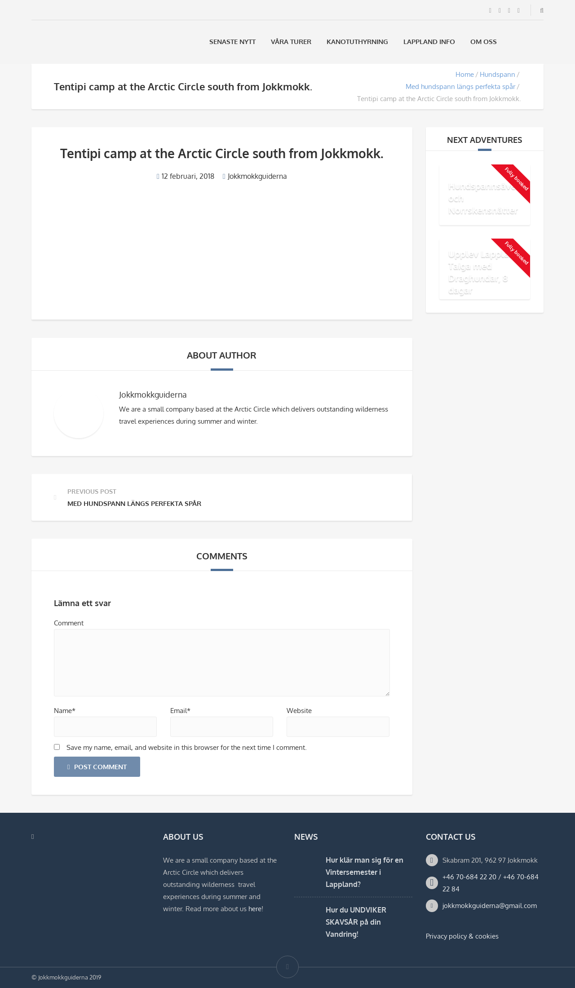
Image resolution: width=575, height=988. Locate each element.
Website (299, 710)
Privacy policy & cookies (462, 936)
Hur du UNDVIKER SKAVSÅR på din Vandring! (356, 922)
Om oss (483, 41)
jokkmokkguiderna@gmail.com (489, 905)
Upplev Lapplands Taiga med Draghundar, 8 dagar (486, 272)
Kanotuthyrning (357, 41)
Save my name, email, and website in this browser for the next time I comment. (186, 747)
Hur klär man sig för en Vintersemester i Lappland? (364, 872)
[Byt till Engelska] (539, 41)
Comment (69, 623)
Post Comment (97, 766)
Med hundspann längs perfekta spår (460, 86)
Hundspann (497, 74)
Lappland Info (429, 41)
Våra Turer (291, 41)
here (254, 908)
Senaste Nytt (232, 41)
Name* (64, 710)
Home (465, 74)
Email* (180, 710)
